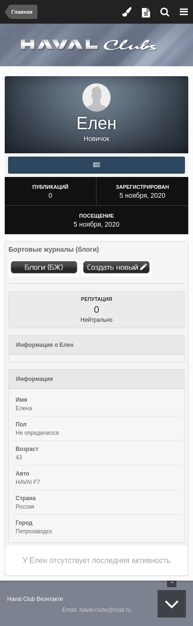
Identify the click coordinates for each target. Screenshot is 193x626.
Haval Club (21, 599)
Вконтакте (49, 599)
